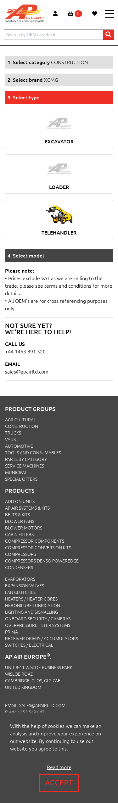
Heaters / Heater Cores (31, 598)
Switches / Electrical (29, 645)
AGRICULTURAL (20, 419)
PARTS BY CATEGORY (26, 459)
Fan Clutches (20, 592)
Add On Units (20, 501)
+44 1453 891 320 (25, 351)
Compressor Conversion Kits (38, 547)
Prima (11, 631)
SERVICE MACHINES (24, 465)
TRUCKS (13, 432)
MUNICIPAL (16, 472)
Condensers (19, 567)
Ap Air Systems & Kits (27, 508)
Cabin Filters (19, 534)
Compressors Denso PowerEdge (42, 560)
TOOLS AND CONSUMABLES (33, 452)
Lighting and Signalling (31, 612)
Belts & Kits (17, 514)
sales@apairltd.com (26, 371)
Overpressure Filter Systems (37, 625)
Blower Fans (19, 521)
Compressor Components (34, 541)
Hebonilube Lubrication (32, 605)
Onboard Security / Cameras (37, 618)
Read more (59, 767)
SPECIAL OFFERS (21, 479)
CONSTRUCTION (21, 426)
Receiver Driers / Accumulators (41, 638)
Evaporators (20, 579)
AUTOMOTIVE (19, 446)
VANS (10, 439)
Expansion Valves (24, 585)
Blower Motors (23, 527)
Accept (59, 782)
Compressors (20, 554)
